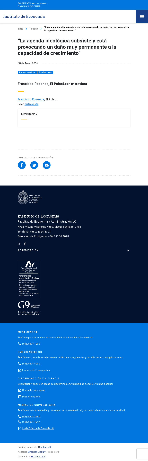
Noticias (34, 28)
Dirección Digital (36, 452)
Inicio (20, 28)
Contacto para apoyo (33, 390)
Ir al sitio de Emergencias (36, 370)
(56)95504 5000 (31, 363)
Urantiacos (43, 447)
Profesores (45, 72)
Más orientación (31, 396)
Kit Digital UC (37, 456)
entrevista (31, 104)
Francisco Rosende (31, 99)
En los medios (27, 72)
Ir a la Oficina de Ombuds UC (38, 428)
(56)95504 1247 (31, 422)
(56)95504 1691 (31, 416)
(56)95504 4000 (31, 343)
